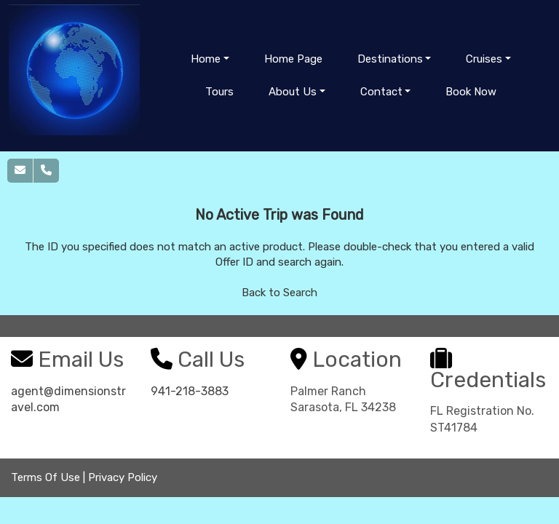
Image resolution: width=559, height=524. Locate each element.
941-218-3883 (190, 391)
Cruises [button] (484, 59)
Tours (219, 91)
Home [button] (206, 59)
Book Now (470, 91)
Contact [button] (381, 91)
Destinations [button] (390, 59)
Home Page (293, 59)
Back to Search (279, 292)
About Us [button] (293, 91)
